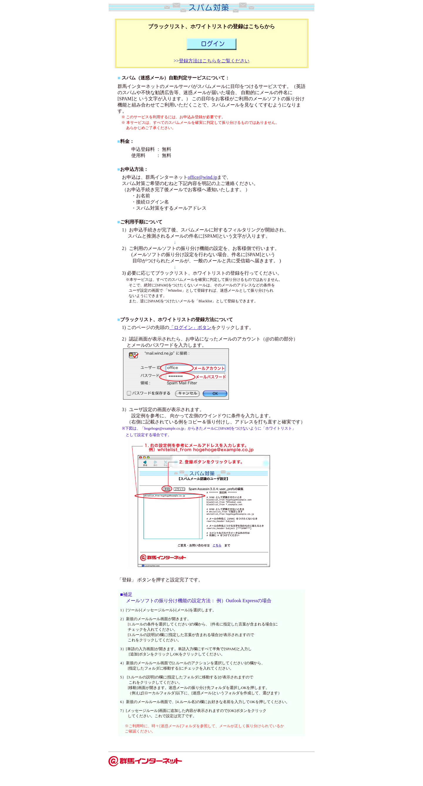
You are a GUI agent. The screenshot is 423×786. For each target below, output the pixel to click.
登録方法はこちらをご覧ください (214, 60)
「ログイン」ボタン (190, 327)
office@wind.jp (202, 177)
